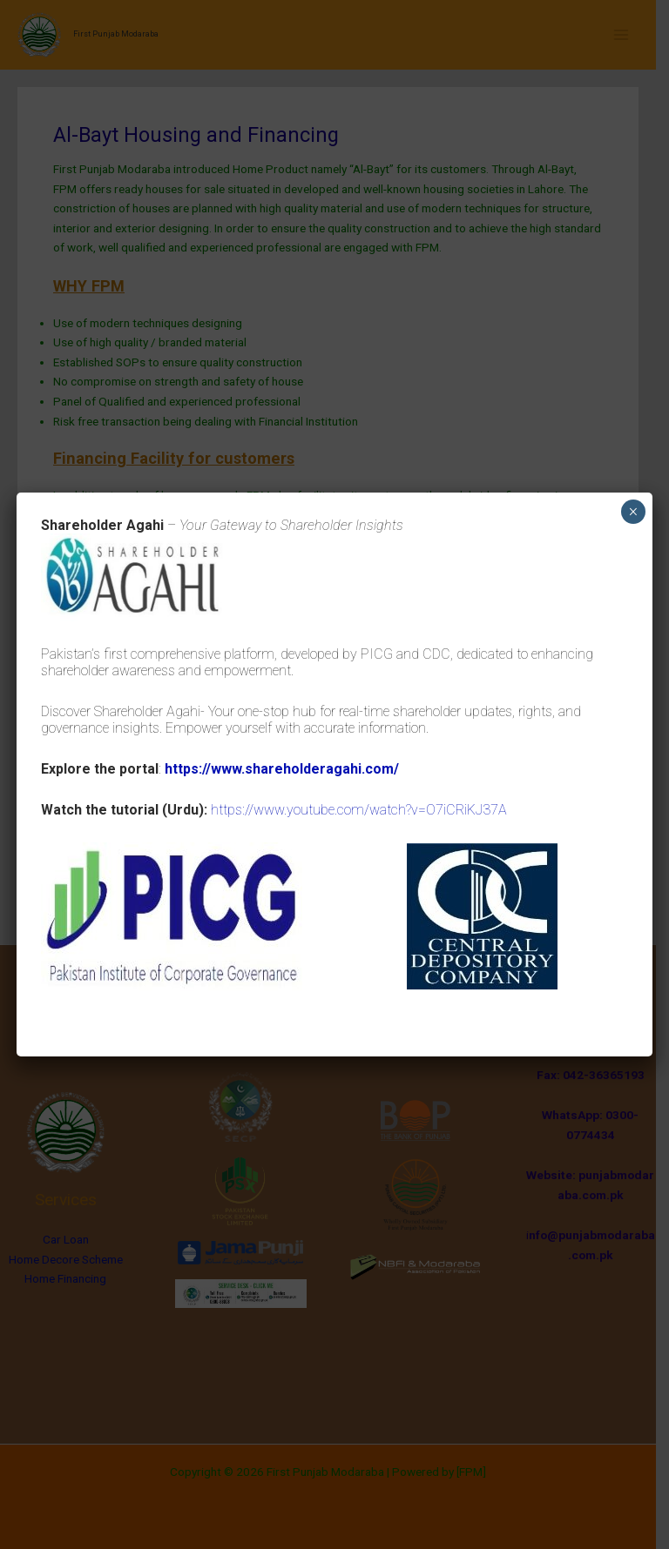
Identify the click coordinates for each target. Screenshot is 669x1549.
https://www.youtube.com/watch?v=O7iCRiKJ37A (359, 809)
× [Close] (633, 511)
